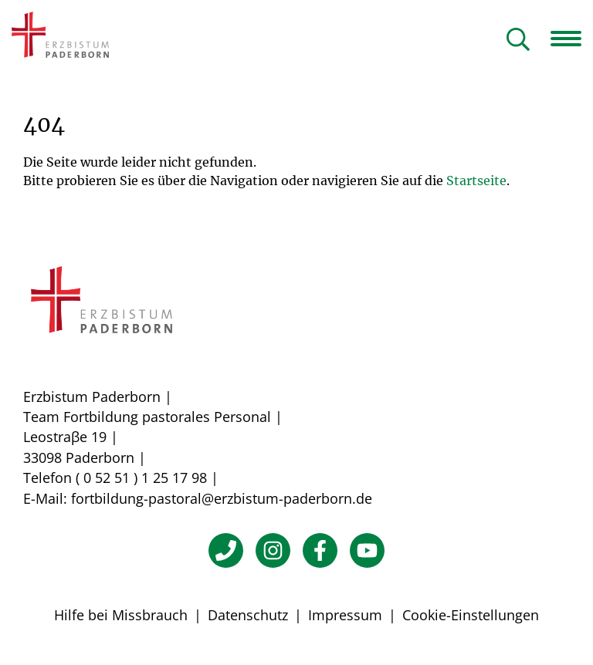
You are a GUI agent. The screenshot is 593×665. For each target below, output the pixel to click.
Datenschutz (248, 615)
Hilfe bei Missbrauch (121, 615)
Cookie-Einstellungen (470, 615)
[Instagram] (273, 550)
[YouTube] (367, 550)
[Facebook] (320, 550)
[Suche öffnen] (518, 40)
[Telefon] (225, 550)
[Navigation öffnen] (572, 38)
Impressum (345, 615)
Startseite (476, 180)
